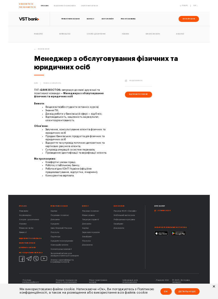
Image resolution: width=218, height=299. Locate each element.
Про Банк (23, 206)
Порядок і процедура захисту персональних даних (66, 282)
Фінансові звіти (26, 228)
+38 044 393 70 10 (27, 7)
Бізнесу (85, 206)
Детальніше (187, 291)
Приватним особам (59, 206)
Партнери (55, 237)
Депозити (55, 219)
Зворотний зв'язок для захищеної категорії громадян (65, 254)
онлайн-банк (189, 19)
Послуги (55, 232)
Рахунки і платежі (90, 211)
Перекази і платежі (60, 215)
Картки (54, 211)
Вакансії (22, 232)
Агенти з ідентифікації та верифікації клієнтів (62, 261)
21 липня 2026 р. (164, 210)
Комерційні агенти (59, 245)
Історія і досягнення (29, 219)
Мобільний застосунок (124, 215)
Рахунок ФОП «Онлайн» (125, 211)
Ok (166, 291)
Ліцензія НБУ (162, 280)
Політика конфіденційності (30, 281)
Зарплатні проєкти (91, 232)
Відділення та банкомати (30, 238)
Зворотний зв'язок (27, 243)
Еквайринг (87, 237)
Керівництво (25, 215)
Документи (87, 245)
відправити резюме (138, 94)
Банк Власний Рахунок (61, 228)
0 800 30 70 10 (26, 4)
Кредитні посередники (62, 241)
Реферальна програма (124, 219)
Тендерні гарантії (90, 219)
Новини (22, 224)
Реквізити (23, 211)
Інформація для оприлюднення (130, 281)
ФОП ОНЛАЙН (119, 206)
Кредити (55, 224)
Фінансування (88, 215)
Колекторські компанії (61, 249)
